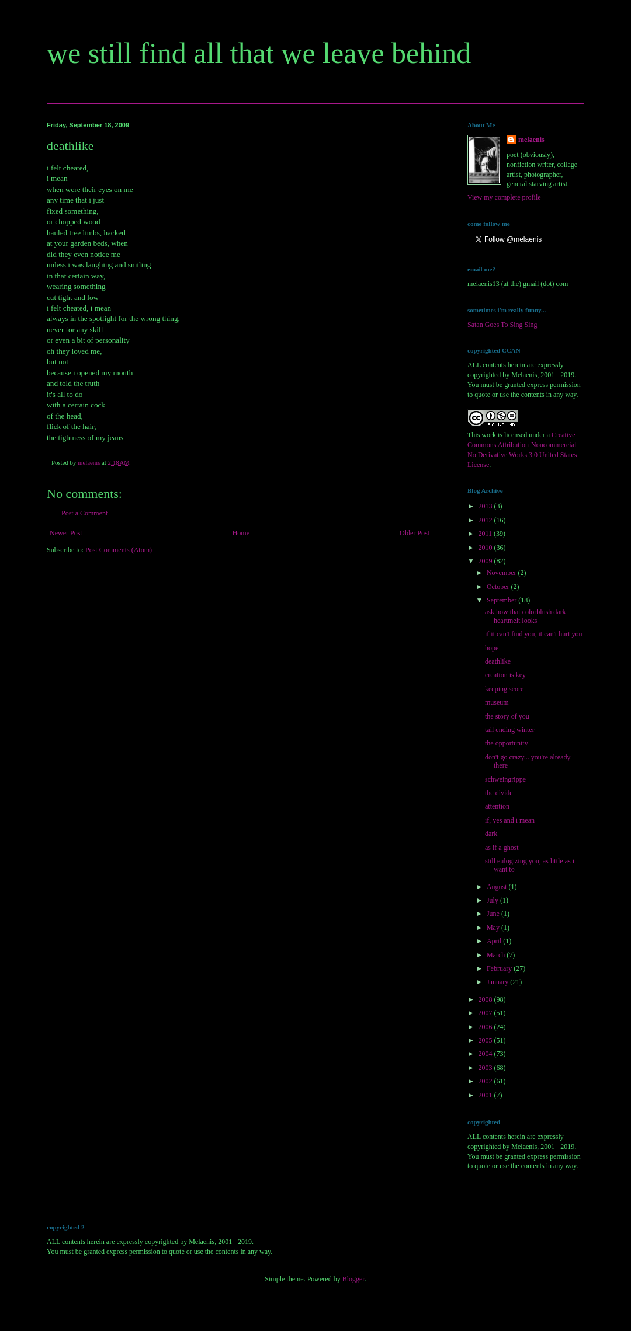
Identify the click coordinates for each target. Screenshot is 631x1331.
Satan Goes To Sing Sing (502, 324)
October (499, 587)
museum (497, 702)
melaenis (531, 139)
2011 (486, 533)
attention (497, 806)
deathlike (498, 661)
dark (491, 834)
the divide (499, 793)
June (494, 914)
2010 (486, 547)
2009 (486, 561)
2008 (486, 999)
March (497, 955)
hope (491, 648)
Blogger (353, 1279)
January (498, 982)
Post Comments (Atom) (118, 550)
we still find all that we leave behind (259, 53)
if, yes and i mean (510, 820)
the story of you (507, 716)
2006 (486, 1027)
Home (241, 533)
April (495, 941)
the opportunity (506, 743)
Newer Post (66, 533)
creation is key (505, 675)
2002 (486, 1081)
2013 (486, 506)
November (502, 573)
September (502, 600)
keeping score (504, 689)
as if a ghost (502, 848)
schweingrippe (505, 779)
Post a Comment (84, 513)
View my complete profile (504, 197)
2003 (486, 1068)
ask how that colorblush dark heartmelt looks (525, 616)
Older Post (414, 533)
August (498, 887)
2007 (486, 1013)
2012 (486, 520)
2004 (486, 1054)
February (500, 968)
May (494, 928)
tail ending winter (510, 730)
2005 (486, 1040)
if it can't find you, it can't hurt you (534, 634)
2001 (486, 1095)
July (493, 900)
